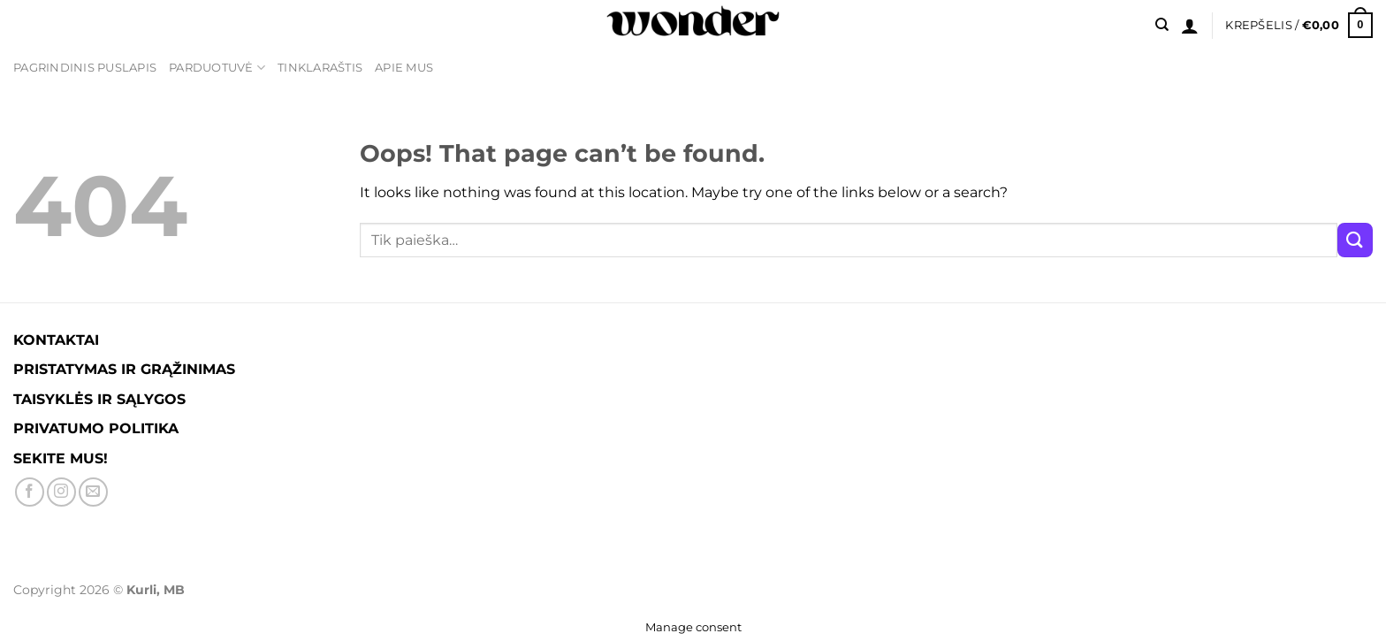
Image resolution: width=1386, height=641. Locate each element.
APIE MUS (404, 67)
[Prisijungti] (1190, 25)
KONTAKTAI (56, 340)
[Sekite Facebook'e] (29, 492)
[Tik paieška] (1162, 25)
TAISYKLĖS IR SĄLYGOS (99, 399)
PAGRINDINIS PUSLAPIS (84, 67)
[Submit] (1355, 240)
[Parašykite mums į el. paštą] (93, 492)
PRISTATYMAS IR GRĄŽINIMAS (124, 369)
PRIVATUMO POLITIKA (96, 428)
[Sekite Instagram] (61, 492)
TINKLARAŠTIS (320, 67)
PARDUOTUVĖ (217, 67)
